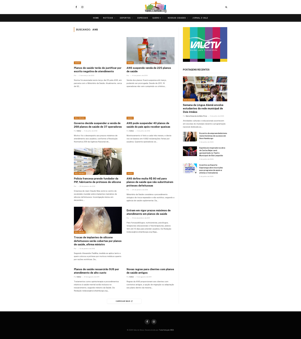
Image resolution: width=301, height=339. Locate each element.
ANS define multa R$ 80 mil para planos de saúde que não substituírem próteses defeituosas (150, 182)
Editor (79, 131)
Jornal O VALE (200, 18)
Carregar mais (124, 301)
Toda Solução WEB (166, 330)
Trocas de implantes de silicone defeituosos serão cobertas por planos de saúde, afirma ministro (98, 241)
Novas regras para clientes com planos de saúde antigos (150, 271)
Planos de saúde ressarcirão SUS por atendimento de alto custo (96, 271)
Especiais (142, 18)
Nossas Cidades (177, 18)
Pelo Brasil (80, 118)
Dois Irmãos (189, 100)
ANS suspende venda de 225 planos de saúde (149, 69)
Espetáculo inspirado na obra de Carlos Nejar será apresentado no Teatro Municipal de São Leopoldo (212, 152)
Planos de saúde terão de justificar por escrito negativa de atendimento (97, 69)
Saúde (77, 63)
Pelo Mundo (80, 173)
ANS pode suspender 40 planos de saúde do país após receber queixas (148, 125)
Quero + (156, 18)
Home (96, 18)
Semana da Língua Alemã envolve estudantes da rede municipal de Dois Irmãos (203, 108)
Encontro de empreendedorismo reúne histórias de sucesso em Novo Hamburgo (213, 135)
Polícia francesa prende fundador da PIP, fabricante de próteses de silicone (97, 180)
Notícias (108, 18)
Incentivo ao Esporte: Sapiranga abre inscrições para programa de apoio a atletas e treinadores (211, 169)
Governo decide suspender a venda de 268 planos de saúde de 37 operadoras (98, 125)
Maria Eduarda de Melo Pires (196, 116)
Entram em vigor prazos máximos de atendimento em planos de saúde (149, 212)
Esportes (125, 18)
